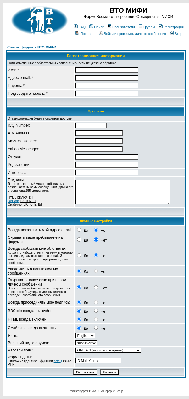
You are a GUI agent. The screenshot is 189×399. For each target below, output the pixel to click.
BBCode (13, 201)
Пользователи (121, 27)
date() (58, 361)
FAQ (80, 27)
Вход (176, 34)
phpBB (87, 391)
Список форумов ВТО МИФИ (31, 47)
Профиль (85, 34)
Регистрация (171, 27)
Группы (147, 27)
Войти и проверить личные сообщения (132, 34)
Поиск (96, 27)
